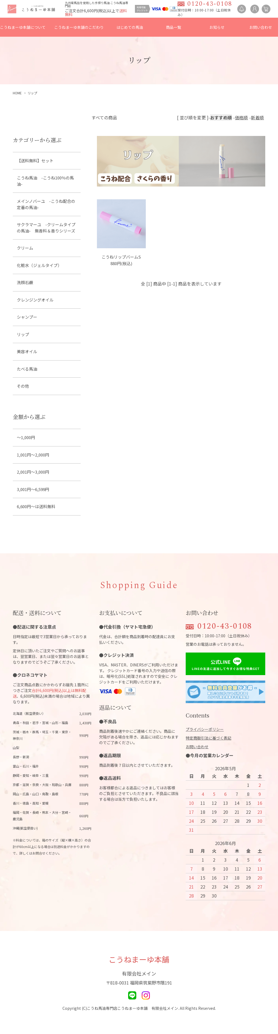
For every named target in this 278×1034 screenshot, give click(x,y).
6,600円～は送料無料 (36, 506)
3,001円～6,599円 (33, 489)
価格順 (241, 117)
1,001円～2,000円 (33, 455)
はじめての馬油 (129, 27)
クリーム (25, 248)
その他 (23, 386)
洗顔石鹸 (25, 282)
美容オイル (27, 351)
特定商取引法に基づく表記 (208, 738)
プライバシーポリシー (205, 729)
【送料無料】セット (35, 160)
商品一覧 (173, 27)
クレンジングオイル (35, 300)
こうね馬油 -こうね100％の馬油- (45, 181)
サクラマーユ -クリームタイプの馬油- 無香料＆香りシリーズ (46, 228)
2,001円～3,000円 (33, 472)
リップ (32, 93)
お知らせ (217, 27)
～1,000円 (26, 437)
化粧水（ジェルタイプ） (39, 265)
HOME (17, 93)
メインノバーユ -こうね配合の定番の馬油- (46, 204)
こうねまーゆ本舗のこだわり (79, 27)
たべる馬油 (27, 369)
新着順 (257, 117)
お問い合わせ (260, 27)
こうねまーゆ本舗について (23, 27)
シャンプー (27, 317)
